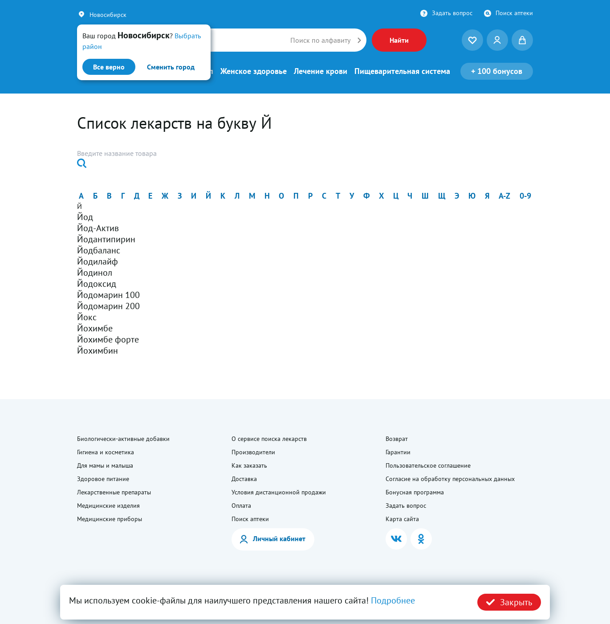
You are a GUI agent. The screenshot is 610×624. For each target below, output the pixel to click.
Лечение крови (320, 71)
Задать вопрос (452, 13)
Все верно (109, 66)
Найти (399, 40)
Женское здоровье (253, 71)
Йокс (87, 317)
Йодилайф (97, 261)
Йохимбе (95, 328)
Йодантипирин (106, 239)
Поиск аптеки (514, 13)
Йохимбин (97, 350)
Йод (85, 217)
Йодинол (94, 272)
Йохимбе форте (108, 339)
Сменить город (171, 66)
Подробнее (393, 600)
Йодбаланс (98, 250)
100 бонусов (496, 71)
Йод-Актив (98, 228)
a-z (504, 196)
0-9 (525, 196)
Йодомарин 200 (108, 306)
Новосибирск (107, 15)
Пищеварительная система (402, 71)
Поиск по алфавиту (320, 40)
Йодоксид (96, 284)
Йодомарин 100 (108, 295)
